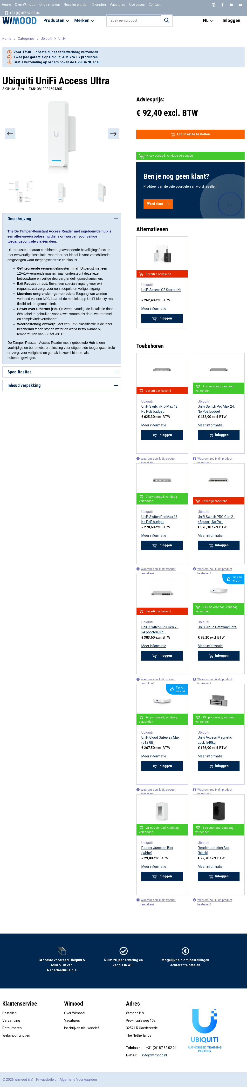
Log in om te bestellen (190, 134)
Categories (26, 38)
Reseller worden (76, 5)
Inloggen (231, 20)
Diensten (99, 5)
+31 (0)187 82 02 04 (22, 13)
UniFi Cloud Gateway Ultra (217, 627)
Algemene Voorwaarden (78, 1079)
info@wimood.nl (154, 1055)
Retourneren (12, 1028)
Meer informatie (153, 309)
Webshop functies (16, 1035)
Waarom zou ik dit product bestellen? (156, 461)
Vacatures (117, 5)
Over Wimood (25, 5)
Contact (155, 5)
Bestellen (9, 1013)
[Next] (113, 133)
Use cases (137, 5)
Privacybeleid (46, 1079)
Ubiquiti (46, 38)
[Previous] (10, 133)
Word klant (158, 204)
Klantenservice (19, 1003)
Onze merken (49, 5)
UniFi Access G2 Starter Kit (161, 290)
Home (6, 5)
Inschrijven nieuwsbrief (81, 1028)
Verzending (11, 1020)
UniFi (62, 38)
